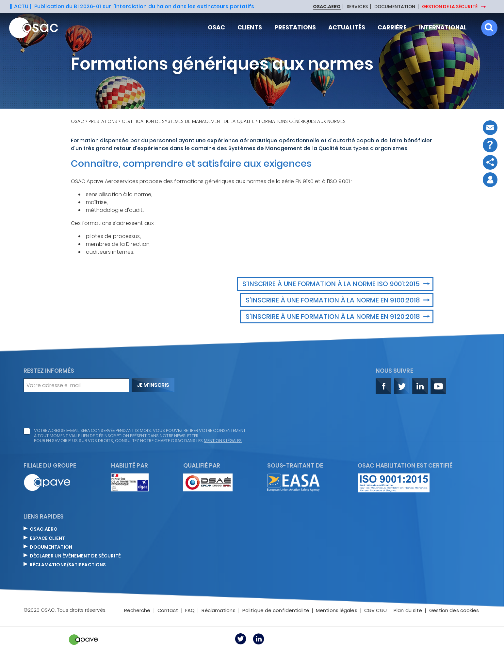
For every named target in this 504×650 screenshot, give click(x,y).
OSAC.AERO (44, 529)
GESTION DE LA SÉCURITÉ (450, 6)
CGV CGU (375, 611)
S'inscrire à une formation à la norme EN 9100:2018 (333, 300)
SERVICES (357, 7)
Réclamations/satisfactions (68, 565)
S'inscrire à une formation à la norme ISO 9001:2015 (331, 283)
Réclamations (218, 611)
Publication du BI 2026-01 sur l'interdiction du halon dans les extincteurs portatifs (144, 6)
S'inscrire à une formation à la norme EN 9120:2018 (333, 316)
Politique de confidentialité (275, 611)
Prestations (103, 121)
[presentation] (73, 410)
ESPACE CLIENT (47, 538)
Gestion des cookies (454, 611)
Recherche (137, 611)
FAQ (190, 611)
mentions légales (223, 440)
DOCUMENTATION (394, 7)
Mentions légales (336, 611)
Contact (167, 611)
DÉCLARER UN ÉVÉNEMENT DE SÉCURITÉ (75, 556)
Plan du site (408, 611)
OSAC (77, 121)
